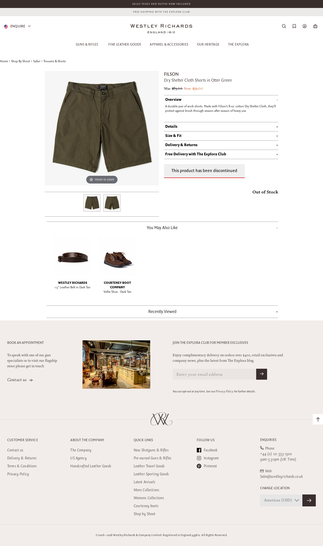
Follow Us (206, 440)
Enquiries (268, 440)
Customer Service (22, 440)
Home (4, 61)
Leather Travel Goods (149, 466)
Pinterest (207, 466)
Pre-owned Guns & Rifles (152, 458)
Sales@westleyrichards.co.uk (281, 477)
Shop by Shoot (145, 514)
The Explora (238, 44)
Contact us (17, 380)
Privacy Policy (224, 391)
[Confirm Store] (309, 500)
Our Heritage (208, 44)
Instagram (208, 458)
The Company (80, 450)
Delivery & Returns (22, 458)
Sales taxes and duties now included (161, 4)
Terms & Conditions (22, 466)
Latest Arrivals (144, 482)
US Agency (78, 458)
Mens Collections (146, 490)
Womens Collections (149, 498)
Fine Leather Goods (124, 44)
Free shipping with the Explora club (161, 12)
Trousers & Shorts (54, 61)
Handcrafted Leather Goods (90, 466)
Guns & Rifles (87, 44)
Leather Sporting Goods (151, 474)
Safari (36, 61)
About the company (87, 440)
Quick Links (143, 440)
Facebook (207, 450)
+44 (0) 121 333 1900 (276, 454)
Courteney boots (146, 506)
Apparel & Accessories (169, 44)
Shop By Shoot (20, 61)
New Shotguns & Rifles (151, 450)
